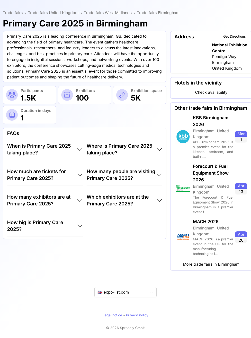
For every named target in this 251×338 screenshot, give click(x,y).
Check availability (211, 92)
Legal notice (112, 315)
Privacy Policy (137, 315)
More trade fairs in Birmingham (211, 264)
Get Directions (234, 36)
